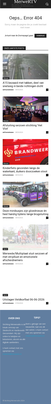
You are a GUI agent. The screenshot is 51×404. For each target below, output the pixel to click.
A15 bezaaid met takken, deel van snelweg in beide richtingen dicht (23, 84)
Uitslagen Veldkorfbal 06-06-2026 (23, 299)
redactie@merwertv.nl (12, 354)
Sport (5, 249)
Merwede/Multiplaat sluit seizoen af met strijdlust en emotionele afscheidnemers (25, 257)
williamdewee (8, 90)
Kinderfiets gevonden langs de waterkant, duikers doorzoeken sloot (25, 169)
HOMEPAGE (40, 36)
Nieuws (6, 78)
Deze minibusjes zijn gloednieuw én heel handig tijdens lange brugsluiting (25, 212)
